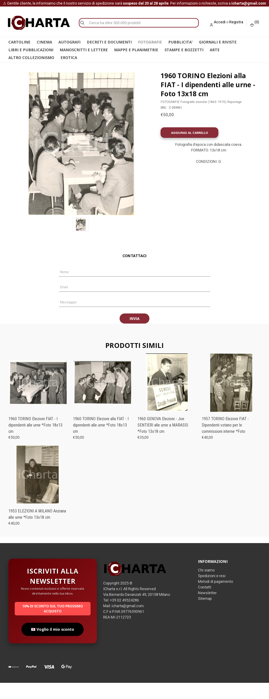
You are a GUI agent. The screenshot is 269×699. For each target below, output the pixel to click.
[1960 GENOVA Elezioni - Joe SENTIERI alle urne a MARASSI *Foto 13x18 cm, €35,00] (167, 399)
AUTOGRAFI (69, 42)
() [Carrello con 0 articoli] (254, 23)
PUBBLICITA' (180, 42)
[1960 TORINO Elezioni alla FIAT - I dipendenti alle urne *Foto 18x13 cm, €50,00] (102, 399)
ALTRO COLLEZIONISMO (31, 57)
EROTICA (69, 57)
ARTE (215, 49)
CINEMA (44, 42)
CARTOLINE (19, 42)
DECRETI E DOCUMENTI (109, 42)
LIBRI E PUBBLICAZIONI (30, 49)
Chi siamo (206, 586)
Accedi (219, 22)
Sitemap (205, 614)
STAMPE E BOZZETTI (184, 49)
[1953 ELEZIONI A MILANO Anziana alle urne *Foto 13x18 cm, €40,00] (38, 491)
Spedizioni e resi (211, 592)
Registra (236, 22)
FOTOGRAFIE (150, 42)
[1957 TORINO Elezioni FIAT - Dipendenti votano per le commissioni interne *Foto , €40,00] (231, 399)
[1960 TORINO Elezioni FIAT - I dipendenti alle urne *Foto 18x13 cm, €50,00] (38, 399)
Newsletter (207, 609)
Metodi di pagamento (215, 597)
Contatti (204, 603)
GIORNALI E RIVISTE (218, 42)
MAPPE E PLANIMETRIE (136, 49)
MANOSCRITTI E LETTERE (84, 49)
